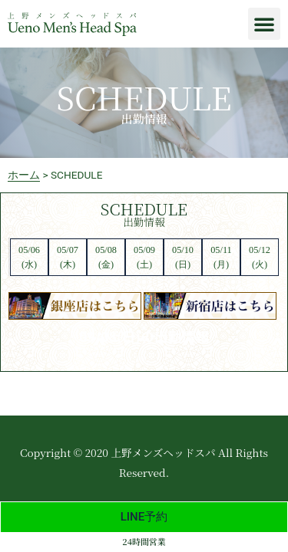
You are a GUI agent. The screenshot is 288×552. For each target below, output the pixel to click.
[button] (264, 24)
